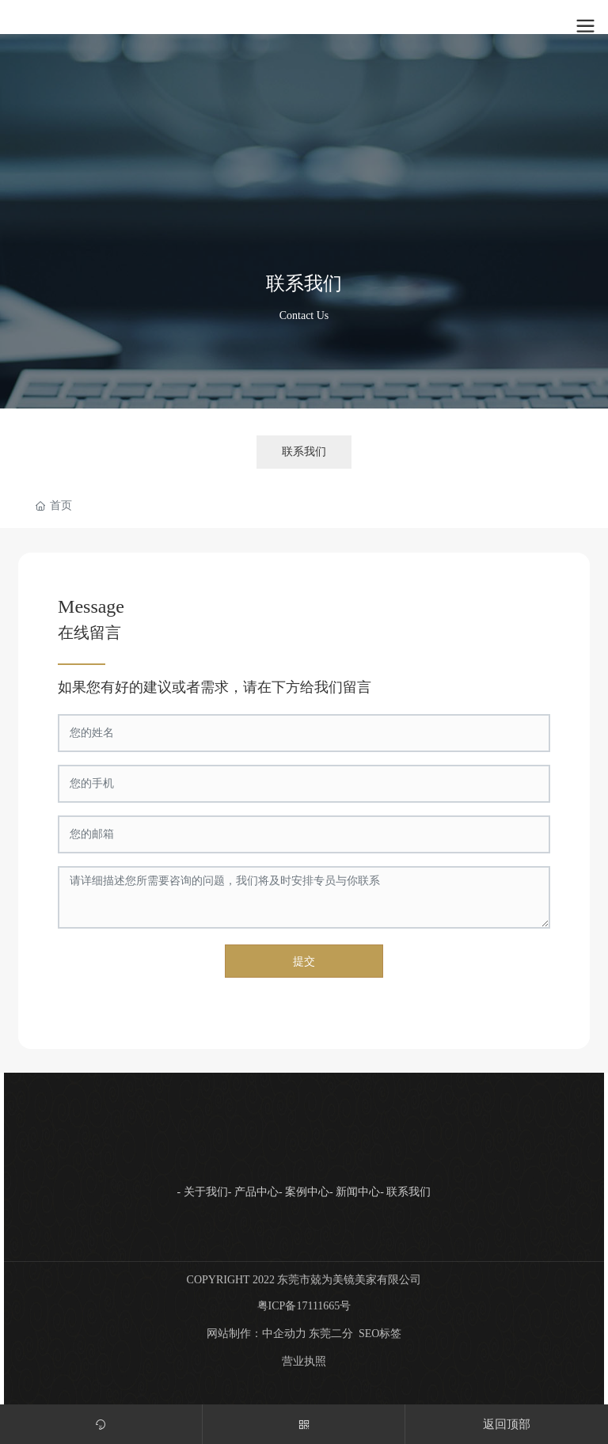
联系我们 (304, 282)
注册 (506, 16)
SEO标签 (380, 1334)
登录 (474, 16)
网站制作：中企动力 (256, 1334)
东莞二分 (331, 1334)
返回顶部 (506, 1424)
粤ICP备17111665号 (304, 1306)
